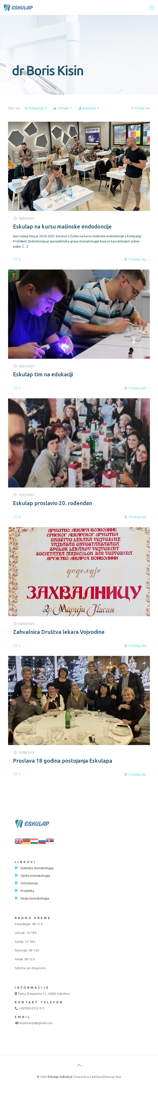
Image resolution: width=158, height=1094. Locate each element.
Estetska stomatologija (37, 868)
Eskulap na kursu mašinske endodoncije (62, 226)
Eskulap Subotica (60, 1076)
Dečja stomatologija (35, 898)
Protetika (27, 890)
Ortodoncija (29, 883)
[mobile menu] (151, 7)
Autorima (89, 108)
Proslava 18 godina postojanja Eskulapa (62, 761)
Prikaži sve (140, 108)
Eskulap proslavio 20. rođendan (52, 503)
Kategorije (36, 108)
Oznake (63, 108)
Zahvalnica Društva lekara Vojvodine (59, 632)
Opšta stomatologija (35, 875)
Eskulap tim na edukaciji (43, 374)
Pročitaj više (137, 259)
